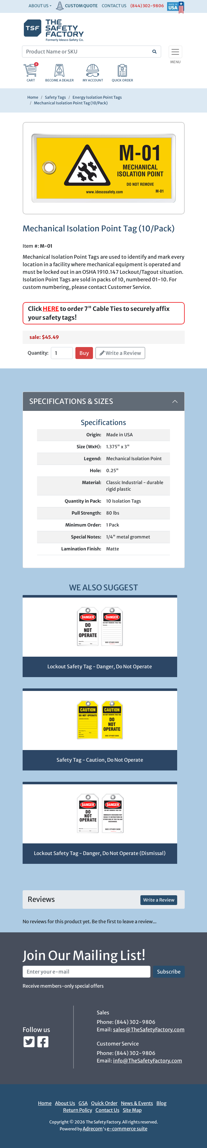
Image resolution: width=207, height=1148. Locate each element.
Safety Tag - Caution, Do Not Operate (100, 760)
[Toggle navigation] (175, 52)
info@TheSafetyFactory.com (147, 1060)
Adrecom (93, 1129)
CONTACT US (114, 5)
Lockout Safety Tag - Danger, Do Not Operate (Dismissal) (100, 853)
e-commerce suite (127, 1129)
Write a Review (120, 353)
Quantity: (38, 353)
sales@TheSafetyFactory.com (149, 1029)
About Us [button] (38, 5)
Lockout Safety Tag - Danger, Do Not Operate (99, 667)
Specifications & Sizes (71, 401)
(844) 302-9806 (147, 5)
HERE (51, 308)
